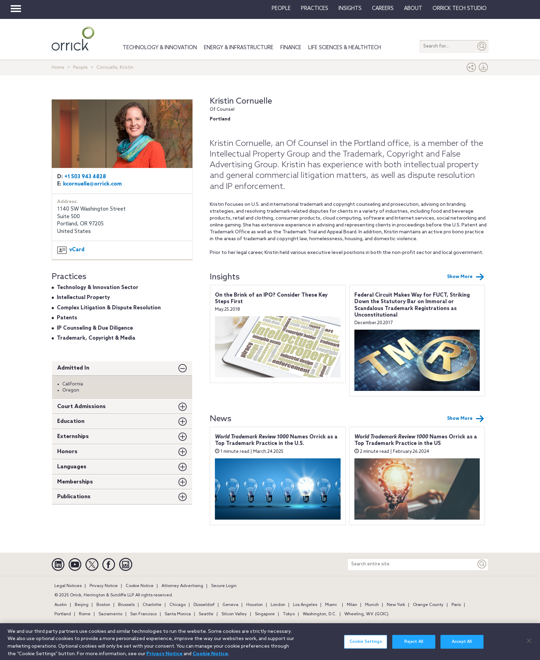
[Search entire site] (411, 564)
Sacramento (110, 614)
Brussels (126, 605)
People (281, 9)
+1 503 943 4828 (85, 177)
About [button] (413, 9)
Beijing (82, 605)
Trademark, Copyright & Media (96, 338)
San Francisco (143, 614)
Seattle (206, 614)
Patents (67, 318)
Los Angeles (305, 605)
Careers (383, 9)
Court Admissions (81, 406)
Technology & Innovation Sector (97, 288)
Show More (465, 277)
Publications (74, 496)
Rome (85, 614)
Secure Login (224, 586)
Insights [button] (350, 9)
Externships (73, 436)
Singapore (265, 614)
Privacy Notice (104, 586)
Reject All (413, 645)
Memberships (75, 482)
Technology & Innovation (160, 48)
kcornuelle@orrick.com (92, 184)
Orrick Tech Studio (460, 9)
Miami (331, 605)
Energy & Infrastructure (238, 48)
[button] (471, 69)
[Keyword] (482, 564)
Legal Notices (68, 586)
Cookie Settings (366, 645)
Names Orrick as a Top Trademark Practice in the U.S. (276, 440)
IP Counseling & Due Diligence (95, 328)
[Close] (529, 644)
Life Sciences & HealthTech (344, 48)
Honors (67, 451)
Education (70, 421)
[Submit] (482, 46)
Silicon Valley (234, 614)
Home (58, 67)
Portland (62, 614)
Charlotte (152, 605)
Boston (103, 605)
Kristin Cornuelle (241, 101)
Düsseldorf (204, 605)
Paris (456, 605)
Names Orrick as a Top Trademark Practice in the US (415, 440)
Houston (254, 605)
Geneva (230, 605)
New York (396, 605)
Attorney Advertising (182, 586)
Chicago (177, 605)
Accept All (462, 645)
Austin (60, 605)
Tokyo (289, 614)
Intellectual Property (83, 298)
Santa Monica (178, 614)
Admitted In (73, 368)
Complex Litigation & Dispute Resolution (109, 308)
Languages (71, 467)
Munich (372, 605)
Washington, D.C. (319, 614)
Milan (352, 605)
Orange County (428, 605)
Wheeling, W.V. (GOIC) (366, 614)
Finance (290, 48)
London (278, 605)
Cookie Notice (140, 586)
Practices (314, 9)
